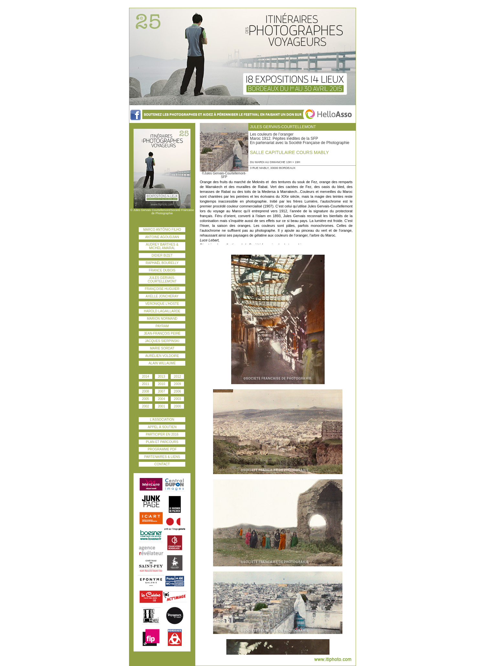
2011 (145, 384)
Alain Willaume (162, 363)
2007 (161, 391)
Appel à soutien (162, 427)
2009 (177, 384)
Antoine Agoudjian (162, 237)
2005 (145, 399)
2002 (145, 406)
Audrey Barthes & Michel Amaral (162, 246)
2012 (177, 376)
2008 (145, 391)
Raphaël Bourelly (162, 263)
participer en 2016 (162, 434)
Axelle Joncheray (162, 296)
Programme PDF (162, 449)
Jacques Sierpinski (162, 341)
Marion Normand (162, 318)
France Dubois (162, 270)
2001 (161, 406)
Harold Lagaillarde (162, 311)
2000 (177, 406)
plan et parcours (162, 442)
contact (162, 464)
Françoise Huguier (162, 289)
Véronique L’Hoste (162, 303)
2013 (161, 376)
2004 (161, 399)
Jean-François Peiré (162, 333)
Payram (162, 326)
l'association (162, 419)
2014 (145, 376)
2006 (177, 391)
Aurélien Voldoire (162, 356)
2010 (161, 384)
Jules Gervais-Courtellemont (162, 279)
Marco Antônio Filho (162, 229)
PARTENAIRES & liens (162, 457)
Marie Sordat (162, 348)
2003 (177, 399)
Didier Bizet (162, 255)
